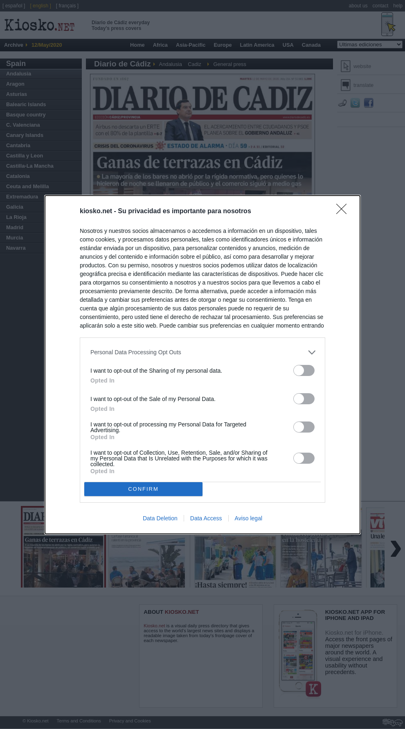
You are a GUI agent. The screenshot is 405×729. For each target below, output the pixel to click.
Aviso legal (248, 518)
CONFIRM (143, 489)
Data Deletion (160, 518)
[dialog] (202, 365)
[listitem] (202, 352)
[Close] (344, 211)
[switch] (304, 370)
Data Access (206, 518)
